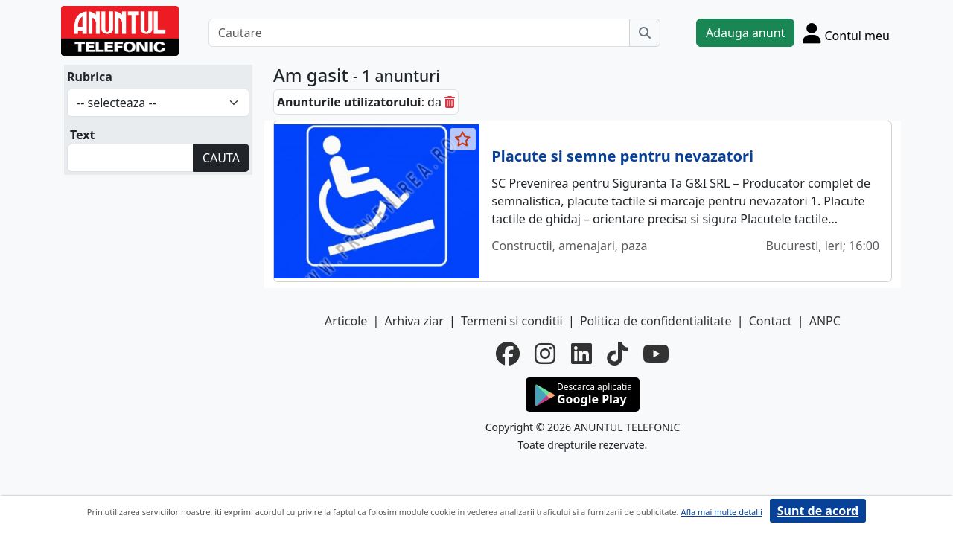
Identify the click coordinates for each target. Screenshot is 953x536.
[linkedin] (581, 353)
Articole (346, 321)
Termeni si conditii (512, 321)
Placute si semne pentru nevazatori (622, 156)
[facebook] (508, 353)
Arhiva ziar (413, 321)
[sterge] (449, 102)
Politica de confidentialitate (656, 321)
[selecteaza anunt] (463, 139)
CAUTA (221, 158)
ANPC (825, 321)
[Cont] (846, 32)
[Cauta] (644, 33)
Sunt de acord (817, 510)
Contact (770, 321)
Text (82, 135)
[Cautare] (419, 33)
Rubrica (89, 76)
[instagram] (545, 353)
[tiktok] (617, 353)
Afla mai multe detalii (721, 511)
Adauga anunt (745, 33)
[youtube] (656, 353)
